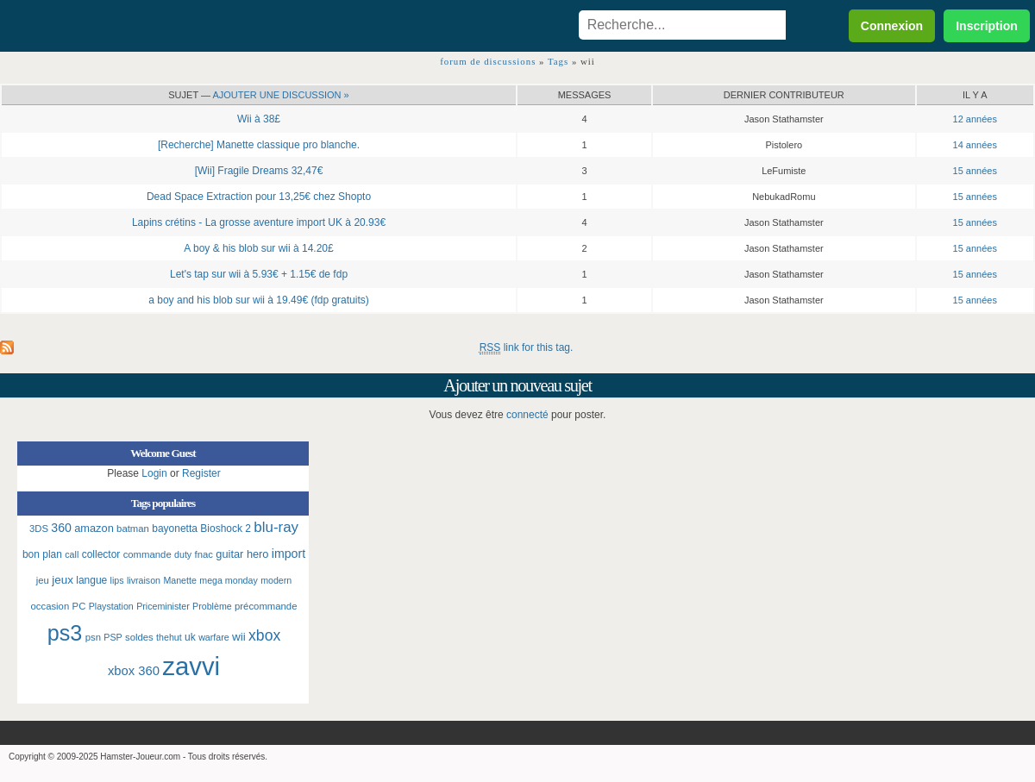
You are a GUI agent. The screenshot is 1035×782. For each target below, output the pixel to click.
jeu (42, 580)
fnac (204, 554)
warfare (213, 637)
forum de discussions (488, 61)
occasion (50, 606)
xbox (264, 635)
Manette (180, 580)
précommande (266, 606)
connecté (527, 415)
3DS (38, 528)
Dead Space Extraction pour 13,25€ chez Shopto (259, 197)
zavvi (191, 666)
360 (61, 528)
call (71, 554)
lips (117, 580)
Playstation (111, 606)
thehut (169, 637)
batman (132, 528)
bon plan (42, 554)
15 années (975, 171)
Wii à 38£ (258, 119)
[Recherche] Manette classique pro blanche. (259, 145)
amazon (94, 528)
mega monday (228, 580)
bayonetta (175, 528)
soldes (139, 637)
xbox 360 (134, 671)
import (288, 553)
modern (276, 580)
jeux (62, 579)
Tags (558, 61)
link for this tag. (527, 347)
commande (147, 554)
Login (153, 473)
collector (101, 554)
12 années (975, 119)
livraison (143, 580)
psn (93, 637)
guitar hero (242, 553)
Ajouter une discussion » (280, 95)
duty (182, 554)
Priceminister (163, 606)
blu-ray (276, 527)
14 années (975, 145)
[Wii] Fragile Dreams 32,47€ (259, 171)
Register (201, 473)
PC (79, 606)
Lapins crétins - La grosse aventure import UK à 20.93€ (259, 222)
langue (91, 580)
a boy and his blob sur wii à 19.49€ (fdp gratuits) (258, 300)
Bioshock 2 (225, 528)
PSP (113, 637)
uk (190, 637)
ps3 (65, 633)
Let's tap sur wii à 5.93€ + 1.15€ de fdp (259, 274)
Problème (212, 606)
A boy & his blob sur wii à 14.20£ (258, 248)
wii (239, 636)
